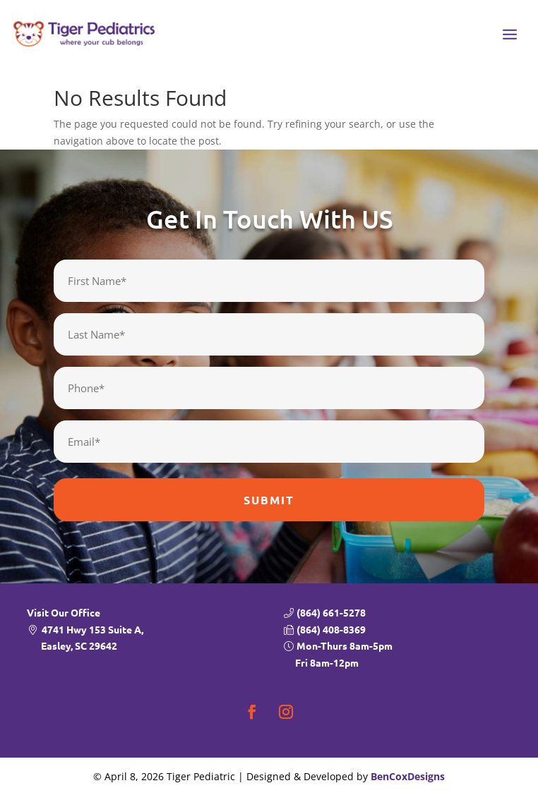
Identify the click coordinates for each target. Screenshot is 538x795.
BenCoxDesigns (408, 776)
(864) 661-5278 (331, 612)
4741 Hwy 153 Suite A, (148, 639)
